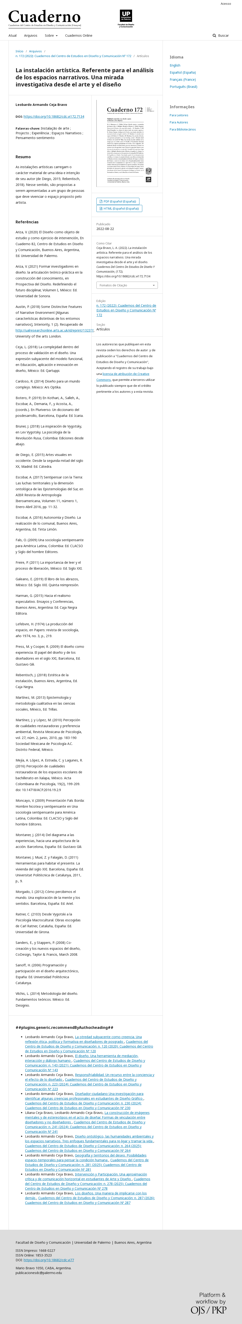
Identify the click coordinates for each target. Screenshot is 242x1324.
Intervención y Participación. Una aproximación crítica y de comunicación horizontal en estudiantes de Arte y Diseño (86, 1176)
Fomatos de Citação (113, 285)
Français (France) (183, 79)
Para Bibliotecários (183, 129)
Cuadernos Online (78, 35)
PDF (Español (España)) (119, 201)
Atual (13, 35)
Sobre (50, 35)
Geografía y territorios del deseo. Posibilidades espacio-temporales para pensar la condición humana (86, 1157)
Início (19, 51)
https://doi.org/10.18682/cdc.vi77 (49, 1260)
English (175, 65)
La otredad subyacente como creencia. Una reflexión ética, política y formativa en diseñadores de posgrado (83, 1039)
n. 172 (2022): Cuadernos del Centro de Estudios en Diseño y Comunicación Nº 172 (73, 56)
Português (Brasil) (183, 86)
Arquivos (30, 35)
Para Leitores (179, 115)
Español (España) (183, 72)
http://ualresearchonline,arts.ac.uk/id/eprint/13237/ (55, 330)
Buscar (223, 35)
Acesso (226, 3)
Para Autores (179, 122)
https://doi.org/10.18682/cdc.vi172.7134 (54, 116)
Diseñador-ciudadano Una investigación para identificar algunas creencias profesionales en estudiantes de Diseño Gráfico (84, 1096)
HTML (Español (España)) (121, 208)
